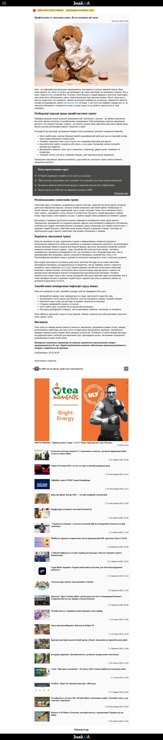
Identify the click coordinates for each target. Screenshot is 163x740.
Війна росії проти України (50, 10)
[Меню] (4, 3)
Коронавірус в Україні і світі (80, 10)
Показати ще (121, 193)
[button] (37, 369)
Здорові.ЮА (72, 103)
